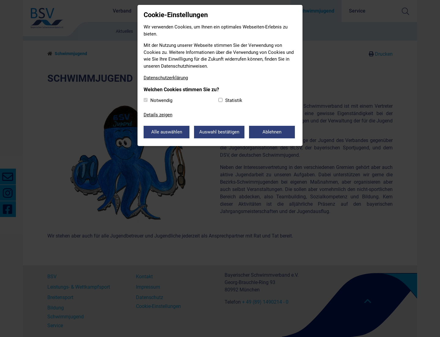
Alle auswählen (166, 132)
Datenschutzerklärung (166, 78)
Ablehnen (271, 132)
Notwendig (161, 100)
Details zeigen (158, 115)
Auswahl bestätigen (219, 132)
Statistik (233, 100)
